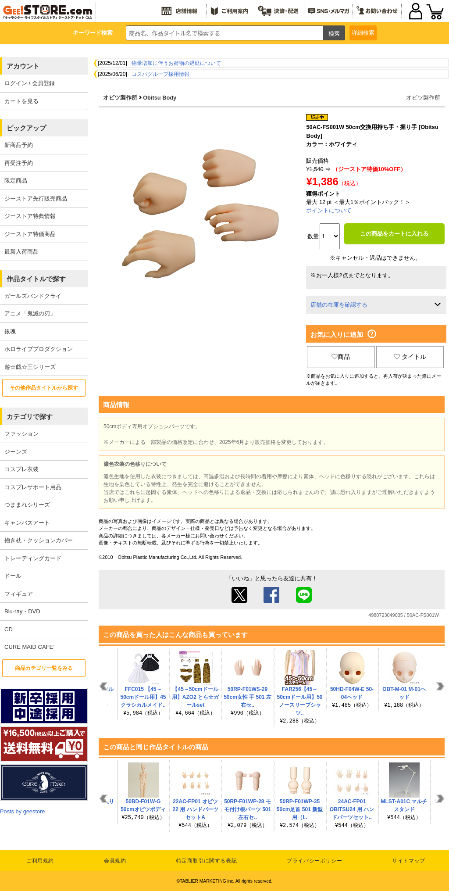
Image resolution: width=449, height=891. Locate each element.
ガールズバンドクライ (32, 296)
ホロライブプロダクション (38, 349)
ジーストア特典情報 (30, 216)
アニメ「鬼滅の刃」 (30, 313)
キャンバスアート (27, 522)
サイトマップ (408, 861)
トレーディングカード (32, 558)
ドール (12, 576)
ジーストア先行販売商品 (35, 198)
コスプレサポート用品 (32, 487)
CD (8, 629)
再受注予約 (18, 163)
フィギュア (18, 593)
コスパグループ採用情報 (160, 74)
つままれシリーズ (27, 504)
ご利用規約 (40, 861)
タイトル (410, 356)
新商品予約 (18, 145)
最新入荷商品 (21, 251)
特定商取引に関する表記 (206, 861)
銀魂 (10, 331)
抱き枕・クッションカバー (38, 540)
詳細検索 (363, 32)
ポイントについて (329, 210)
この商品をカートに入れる (394, 233)
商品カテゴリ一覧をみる (44, 668)
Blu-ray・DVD (22, 611)
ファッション (21, 433)
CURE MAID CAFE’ (29, 647)
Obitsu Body (159, 97)
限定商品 (15, 180)
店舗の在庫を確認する (338, 304)
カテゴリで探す (30, 416)
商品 (340, 356)
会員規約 (115, 861)
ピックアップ (26, 128)
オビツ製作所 (120, 97)
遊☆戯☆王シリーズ (30, 367)
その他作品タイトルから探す (44, 388)
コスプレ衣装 (21, 469)
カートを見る (21, 101)
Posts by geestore (22, 811)
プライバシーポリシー (314, 861)
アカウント (23, 66)
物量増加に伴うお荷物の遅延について (176, 63)
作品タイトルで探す (36, 279)
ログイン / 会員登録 (29, 83)
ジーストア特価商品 (30, 234)
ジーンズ (15, 451)
